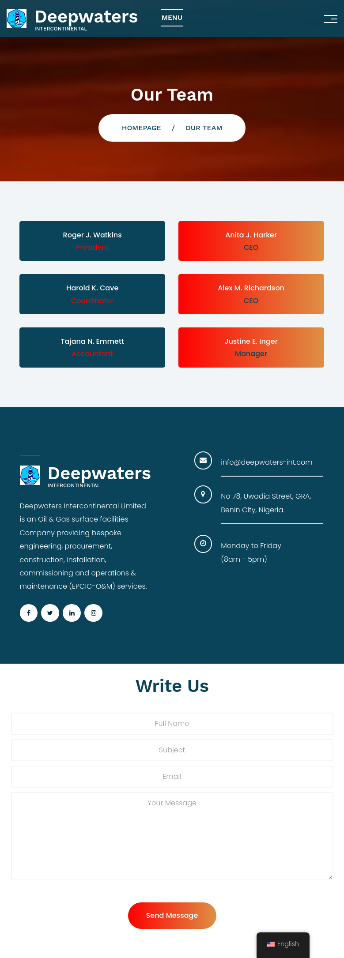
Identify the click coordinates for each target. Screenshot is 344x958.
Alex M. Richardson (251, 288)
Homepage (141, 128)
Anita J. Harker (251, 235)
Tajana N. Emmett (92, 341)
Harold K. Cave (92, 288)
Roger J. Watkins (92, 235)
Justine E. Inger (250, 341)
